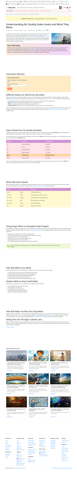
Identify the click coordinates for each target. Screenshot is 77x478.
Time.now (10, 8)
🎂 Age (67, 4)
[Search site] (37, 7)
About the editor (65, 451)
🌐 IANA (39, 1)
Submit (9, 88)
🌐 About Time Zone (21, 463)
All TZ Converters (31, 451)
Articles (63, 446)
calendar (19, 315)
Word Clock (52, 446)
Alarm (58, 4)
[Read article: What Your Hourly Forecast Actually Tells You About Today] (38, 355)
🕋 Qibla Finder (42, 452)
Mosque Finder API (43, 455)
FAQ (54, 468)
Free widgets (53, 440)
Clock (24, 4)
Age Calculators (31, 442)
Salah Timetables (42, 451)
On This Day (20, 455)
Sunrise (14, 4)
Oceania (7, 448)
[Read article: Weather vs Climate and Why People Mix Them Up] (38, 378)
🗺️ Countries (16, 1)
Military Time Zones (21, 449)
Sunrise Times (42, 440)
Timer (18, 445)
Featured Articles (65, 448)
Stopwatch (19, 443)
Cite (47, 30)
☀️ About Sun (42, 445)
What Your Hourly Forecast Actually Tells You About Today (38, 363)
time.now (50, 98)
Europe (6, 443)
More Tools (64, 455)
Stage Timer (19, 448)
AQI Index (64, 442)
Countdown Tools (31, 445)
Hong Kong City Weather (36, 230)
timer (67, 313)
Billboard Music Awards (33, 10)
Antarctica (7, 449)
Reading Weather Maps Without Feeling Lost (37, 409)
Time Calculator (31, 440)
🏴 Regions (26, 1)
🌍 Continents (9, 1)
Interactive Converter (32, 449)
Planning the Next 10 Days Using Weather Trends (59, 363)
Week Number (19, 460)
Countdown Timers (32, 443)
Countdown (52, 448)
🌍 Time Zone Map (46, 1)
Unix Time (30, 454)
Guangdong (17, 238)
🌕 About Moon (42, 446)
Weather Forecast (65, 440)
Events (29, 458)
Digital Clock (53, 443)
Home (7, 14)
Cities (6, 457)
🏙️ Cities (22, 1)
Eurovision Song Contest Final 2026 (21, 10)
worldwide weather (32, 36)
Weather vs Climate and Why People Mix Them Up (38, 386)
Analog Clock (53, 442)
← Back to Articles (10, 327)
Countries (7, 455)
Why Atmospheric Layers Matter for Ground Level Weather (16, 386)
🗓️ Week (63, 4)
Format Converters (32, 452)
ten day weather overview (40, 316)
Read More (10, 370)
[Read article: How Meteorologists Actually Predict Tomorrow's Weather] (60, 402)
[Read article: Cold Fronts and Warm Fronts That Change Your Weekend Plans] (60, 378)
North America (8, 445)
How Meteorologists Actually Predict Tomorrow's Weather (60, 409)
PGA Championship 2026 (45, 10)
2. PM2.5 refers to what (12, 84)
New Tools (64, 454)
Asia (6, 442)
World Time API (59, 468)
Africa (6, 440)
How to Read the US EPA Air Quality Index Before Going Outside (16, 363)
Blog (63, 452)
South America (8, 446)
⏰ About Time (20, 461)
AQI (66, 1)
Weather (11, 14)
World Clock (50, 315)
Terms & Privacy (65, 460)
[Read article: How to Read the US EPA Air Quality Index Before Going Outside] (16, 355)
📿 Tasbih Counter (43, 454)
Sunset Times (42, 442)
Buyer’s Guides (65, 449)
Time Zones (33, 1)
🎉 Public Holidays (20, 464)
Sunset (19, 4)
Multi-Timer (19, 446)
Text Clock (52, 445)
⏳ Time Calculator (43, 4)
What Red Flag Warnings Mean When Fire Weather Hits (16, 409)
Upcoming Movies (31, 460)
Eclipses (40, 443)
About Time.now (65, 457)
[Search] (60, 7)
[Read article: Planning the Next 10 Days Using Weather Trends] (60, 355)
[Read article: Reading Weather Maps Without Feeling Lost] (38, 402)
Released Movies (31, 461)
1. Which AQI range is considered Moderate (17, 80)
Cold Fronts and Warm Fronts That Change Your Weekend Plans (59, 386)
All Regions (7, 454)
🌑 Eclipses (8, 4)
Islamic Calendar (21, 458)
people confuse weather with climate (56, 109)
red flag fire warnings (41, 186)
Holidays (29, 4)
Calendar (36, 4)
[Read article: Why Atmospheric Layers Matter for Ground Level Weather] (16, 378)
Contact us (64, 458)
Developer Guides (68, 468)
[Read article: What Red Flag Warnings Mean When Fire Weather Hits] (16, 402)
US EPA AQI (10, 101)
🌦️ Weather (61, 1)
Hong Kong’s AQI (32, 49)
